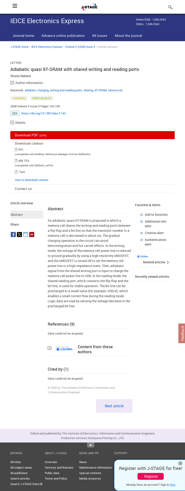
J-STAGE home (19, 47)
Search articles (20, 478)
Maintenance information (95, 467)
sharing (88, 90)
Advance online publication (63, 35)
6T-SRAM (101, 90)
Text (22, 172)
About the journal (128, 35)
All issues (99, 35)
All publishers (19, 473)
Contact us (23, 188)
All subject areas (21, 467)
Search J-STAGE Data (26, 484)
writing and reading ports (66, 90)
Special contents (90, 473)
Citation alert (154, 233)
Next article (114, 405)
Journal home (23, 35)
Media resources (90, 478)
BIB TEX (23, 161)
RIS (20, 149)
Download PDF (31, 135)
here (172, 485)
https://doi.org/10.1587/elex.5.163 (43, 113)
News (83, 462)
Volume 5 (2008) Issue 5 (80, 47)
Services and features (59, 467)
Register (151, 476)
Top (90, 445)
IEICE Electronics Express (46, 47)
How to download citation (31, 180)
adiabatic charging (37, 90)
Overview (51, 462)
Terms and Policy (56, 478)
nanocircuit (115, 90)
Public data (52, 473)
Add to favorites (156, 214)
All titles (15, 462)
